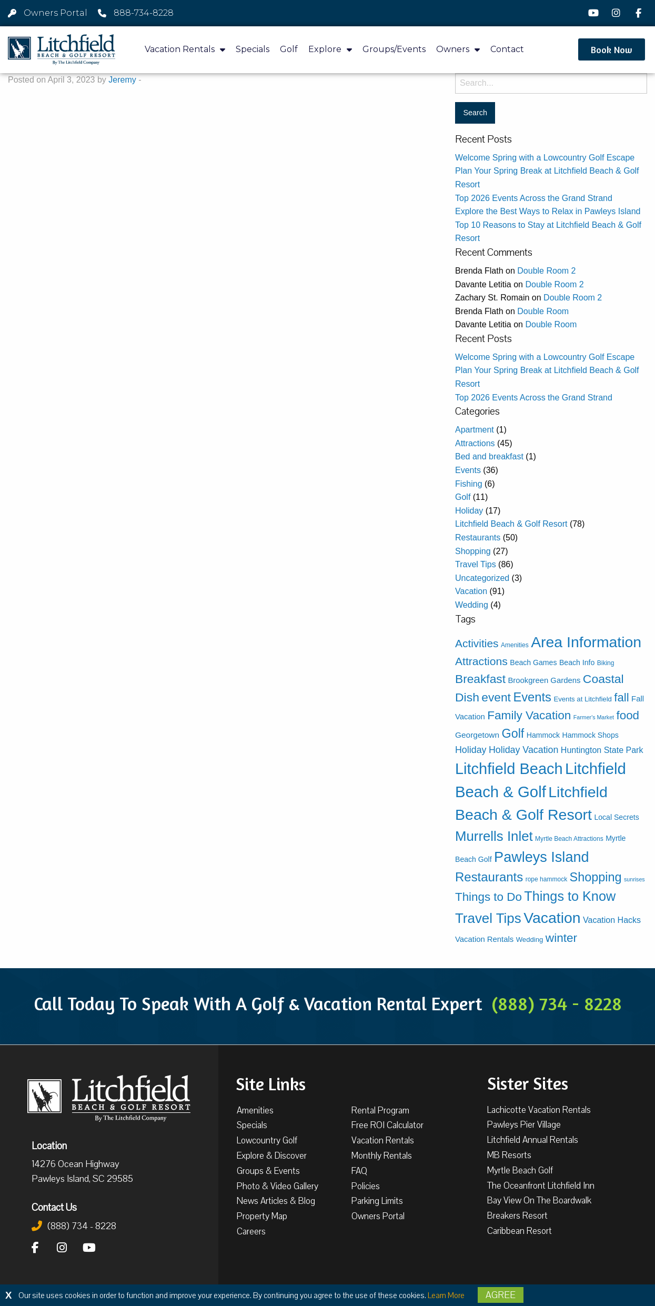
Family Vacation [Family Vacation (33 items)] (529, 715)
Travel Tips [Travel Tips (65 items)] (488, 918)
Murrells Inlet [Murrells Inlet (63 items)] (494, 836)
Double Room (543, 311)
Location (49, 1145)
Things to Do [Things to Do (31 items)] (488, 896)
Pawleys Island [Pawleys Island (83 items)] (541, 857)
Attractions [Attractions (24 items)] (481, 661)
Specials (252, 49)
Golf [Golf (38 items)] (513, 733)
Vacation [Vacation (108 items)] (551, 917)
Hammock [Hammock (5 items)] (543, 735)
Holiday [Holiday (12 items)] (470, 750)
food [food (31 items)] (628, 715)
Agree (501, 1295)
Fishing (468, 483)
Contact (507, 49)
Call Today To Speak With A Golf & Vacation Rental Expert (328, 1003)
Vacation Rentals (185, 49)
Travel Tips (475, 564)
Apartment (474, 429)
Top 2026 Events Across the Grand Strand (533, 198)
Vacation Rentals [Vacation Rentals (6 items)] (484, 939)
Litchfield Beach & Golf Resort (511, 523)
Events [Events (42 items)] (532, 697)
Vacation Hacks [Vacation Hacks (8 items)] (612, 920)
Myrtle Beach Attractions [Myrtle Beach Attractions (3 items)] (569, 838)
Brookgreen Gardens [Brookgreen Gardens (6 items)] (544, 680)
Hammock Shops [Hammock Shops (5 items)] (590, 735)
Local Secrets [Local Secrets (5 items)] (616, 817)
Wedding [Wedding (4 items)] (529, 939)
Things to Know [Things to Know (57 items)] (570, 896)
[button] (611, 49)
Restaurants (477, 537)
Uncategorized (482, 578)
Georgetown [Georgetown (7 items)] (477, 734)
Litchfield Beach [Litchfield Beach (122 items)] (509, 768)
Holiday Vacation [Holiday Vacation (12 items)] (523, 750)
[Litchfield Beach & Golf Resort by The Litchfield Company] (61, 49)
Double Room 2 (546, 270)
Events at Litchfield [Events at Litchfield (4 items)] (582, 699)
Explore (330, 49)
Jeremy (122, 79)
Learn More (446, 1295)
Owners (458, 49)
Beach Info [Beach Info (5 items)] (576, 662)
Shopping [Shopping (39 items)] (596, 877)
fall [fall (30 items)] (621, 697)
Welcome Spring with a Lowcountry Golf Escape (544, 157)
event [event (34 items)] (496, 697)
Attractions (475, 443)
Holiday (469, 510)
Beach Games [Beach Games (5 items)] (533, 662)
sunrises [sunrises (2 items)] (634, 879)
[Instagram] (617, 13)
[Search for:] (551, 83)
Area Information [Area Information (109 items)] (586, 642)
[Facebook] (639, 13)
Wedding (471, 604)
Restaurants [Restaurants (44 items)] (489, 877)
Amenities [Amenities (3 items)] (515, 645)
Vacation (471, 591)
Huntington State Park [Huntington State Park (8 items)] (602, 750)
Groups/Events (394, 49)
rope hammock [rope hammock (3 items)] (546, 879)
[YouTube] (595, 13)
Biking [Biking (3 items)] (605, 663)
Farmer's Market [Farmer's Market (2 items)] (593, 717)
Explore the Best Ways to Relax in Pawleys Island (547, 211)
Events (468, 470)
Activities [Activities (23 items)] (476, 643)
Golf (289, 49)
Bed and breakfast (489, 456)
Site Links (271, 1082)
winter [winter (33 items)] (561, 938)
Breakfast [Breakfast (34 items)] (480, 679)
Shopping (473, 551)
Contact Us (54, 1207)
